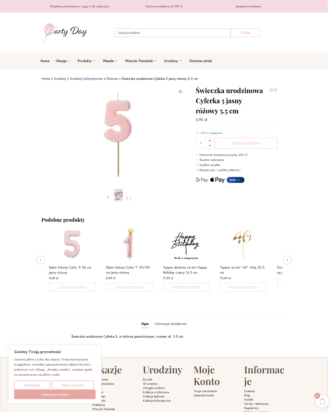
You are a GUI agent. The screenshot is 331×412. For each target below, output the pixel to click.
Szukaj (245, 32)
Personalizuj (32, 385)
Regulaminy (251, 384)
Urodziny (173, 60)
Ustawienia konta (204, 372)
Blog (247, 372)
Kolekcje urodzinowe (156, 380)
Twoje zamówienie (205, 367)
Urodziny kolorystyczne (86, 78)
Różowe (112, 78)
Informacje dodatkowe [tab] (171, 317)
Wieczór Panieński (141, 60)
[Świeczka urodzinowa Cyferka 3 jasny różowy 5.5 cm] (271, 90)
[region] (54, 374)
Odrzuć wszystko (72, 385)
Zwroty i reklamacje (256, 380)
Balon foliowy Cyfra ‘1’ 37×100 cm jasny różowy (128, 276)
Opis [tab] (145, 317)
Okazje (63, 60)
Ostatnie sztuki (200, 60)
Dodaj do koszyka (246, 143)
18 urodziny (150, 372)
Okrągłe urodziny (154, 376)
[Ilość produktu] (201, 143)
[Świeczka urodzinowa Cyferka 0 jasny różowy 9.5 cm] (275, 90)
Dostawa (249, 367)
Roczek (147, 367)
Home (45, 60)
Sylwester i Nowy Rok (105, 405)
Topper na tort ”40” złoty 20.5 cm (242, 276)
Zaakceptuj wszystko (55, 394)
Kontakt (248, 376)
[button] (180, 91)
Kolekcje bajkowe (153, 384)
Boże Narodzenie (103, 372)
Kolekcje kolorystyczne (157, 388)
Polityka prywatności (256, 388)
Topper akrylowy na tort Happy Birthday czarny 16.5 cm (185, 276)
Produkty (86, 60)
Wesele (110, 60)
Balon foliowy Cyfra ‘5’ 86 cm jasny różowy (70, 276)
